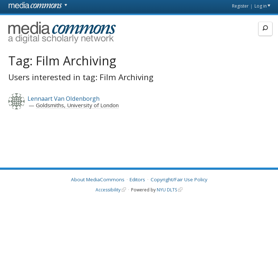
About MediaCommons (98, 179)
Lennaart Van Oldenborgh (64, 98)
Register (240, 6)
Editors (137, 179)
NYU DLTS (167, 190)
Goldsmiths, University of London (77, 105)
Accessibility (108, 190)
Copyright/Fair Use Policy (179, 179)
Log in (260, 6)
